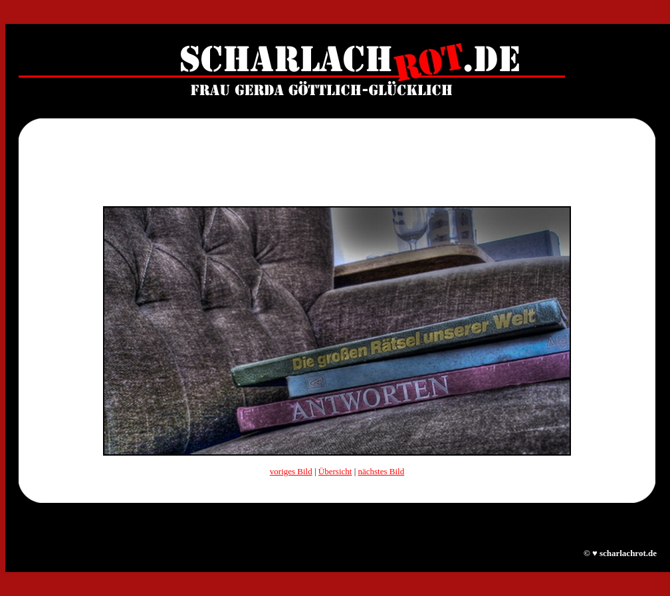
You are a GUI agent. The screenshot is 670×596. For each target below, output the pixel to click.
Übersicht (335, 471)
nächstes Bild (381, 471)
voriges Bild (291, 471)
